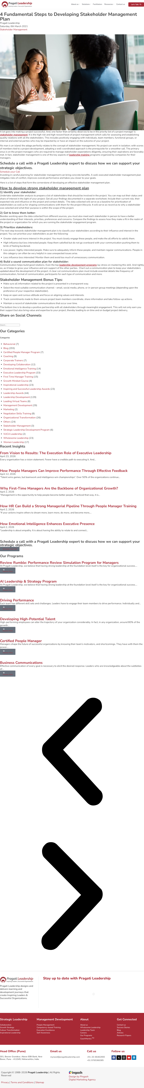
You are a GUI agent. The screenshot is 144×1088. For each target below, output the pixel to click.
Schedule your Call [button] (10, 171)
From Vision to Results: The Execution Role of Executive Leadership (55, 453)
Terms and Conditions (22, 1082)
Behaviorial (9, 344)
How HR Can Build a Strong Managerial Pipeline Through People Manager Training (68, 506)
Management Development (17, 405)
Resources (109, 4)
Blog (5, 348)
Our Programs (86, 1035)
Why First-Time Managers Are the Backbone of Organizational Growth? (59, 488)
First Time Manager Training (18, 376)
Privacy (5, 1082)
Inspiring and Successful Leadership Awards (26, 389)
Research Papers (124, 1035)
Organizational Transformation (19, 417)
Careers (83, 1032)
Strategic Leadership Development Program (26, 429)
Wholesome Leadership (15, 438)
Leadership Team (87, 1030)
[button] (72, 752)
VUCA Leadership (12, 434)
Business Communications (21, 662)
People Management (45, 1025)
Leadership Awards (13, 393)
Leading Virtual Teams (15, 401)
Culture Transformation (10, 1030)
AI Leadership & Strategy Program (28, 581)
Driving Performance (17, 600)
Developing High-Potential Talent (27, 619)
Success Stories (123, 1027)
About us (75, 4)
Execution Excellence (46, 1030)
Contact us (120, 4)
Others (7, 421)
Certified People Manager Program (21, 352)
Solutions (86, 4)
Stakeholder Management (13, 29)
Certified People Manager (21, 640)
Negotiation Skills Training (17, 413)
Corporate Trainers (13, 360)
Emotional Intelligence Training (19, 368)
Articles (120, 1032)
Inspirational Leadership (16, 384)
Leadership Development (16, 397)
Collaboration (5, 1025)
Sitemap (39, 1082)
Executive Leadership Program (19, 372)
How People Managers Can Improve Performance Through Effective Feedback (64, 470)
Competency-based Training (49, 1027)
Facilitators (97, 4)
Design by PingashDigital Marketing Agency (82, 1076)
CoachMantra (87, 1038)
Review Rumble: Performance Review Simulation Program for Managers (59, 562)
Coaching (8, 356)
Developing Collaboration (16, 364)
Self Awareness (43, 1032)
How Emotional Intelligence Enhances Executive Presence (47, 523)
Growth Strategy (7, 1027)
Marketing (8, 409)
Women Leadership (13, 442)
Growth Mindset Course (15, 380)
